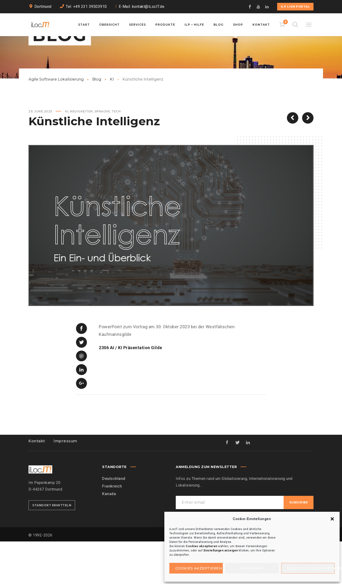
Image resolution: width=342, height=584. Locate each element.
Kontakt (36, 483)
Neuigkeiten (81, 147)
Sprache (102, 147)
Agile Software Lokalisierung (56, 115)
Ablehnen (252, 568)
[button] (332, 518)
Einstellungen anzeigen (311, 568)
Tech (116, 147)
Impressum (65, 483)
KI (112, 115)
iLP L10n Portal (295, 6)
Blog (96, 115)
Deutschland (113, 521)
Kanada (109, 536)
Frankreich (112, 528)
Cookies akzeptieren (198, 568)
